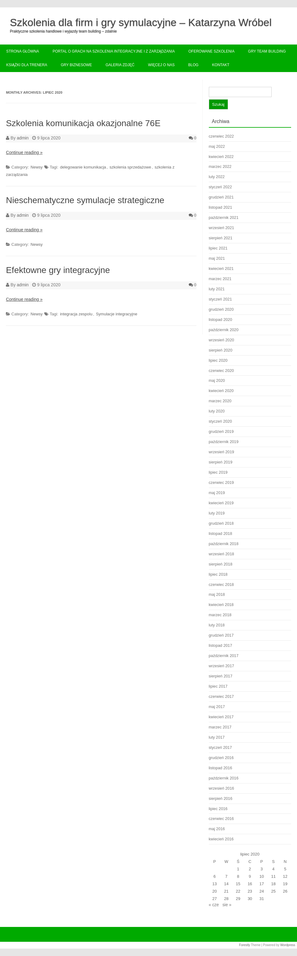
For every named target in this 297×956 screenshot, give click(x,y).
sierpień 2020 (220, 350)
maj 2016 (217, 828)
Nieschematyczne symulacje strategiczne (85, 200)
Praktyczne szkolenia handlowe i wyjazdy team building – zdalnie (63, 31)
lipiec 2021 (218, 248)
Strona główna (22, 51)
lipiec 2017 (218, 686)
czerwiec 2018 (221, 584)
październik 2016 (224, 778)
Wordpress (287, 945)
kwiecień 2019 (221, 503)
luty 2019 (217, 513)
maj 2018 (217, 594)
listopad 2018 (220, 533)
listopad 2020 (220, 319)
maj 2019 (217, 492)
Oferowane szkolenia (211, 51)
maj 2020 (217, 380)
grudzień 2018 (221, 523)
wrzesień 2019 (221, 452)
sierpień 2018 (220, 564)
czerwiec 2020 (221, 370)
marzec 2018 (220, 614)
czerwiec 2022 (221, 136)
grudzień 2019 (221, 431)
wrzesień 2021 (221, 227)
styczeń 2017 (220, 747)
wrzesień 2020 (221, 340)
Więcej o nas (161, 65)
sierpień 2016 (220, 798)
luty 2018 (217, 625)
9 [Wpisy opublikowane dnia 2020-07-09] (250, 876)
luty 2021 (217, 289)
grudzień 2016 (221, 757)
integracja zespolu (76, 314)
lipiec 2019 (218, 472)
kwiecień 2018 (221, 604)
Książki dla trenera (26, 65)
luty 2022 (217, 176)
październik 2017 (224, 655)
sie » (226, 905)
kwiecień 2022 (221, 156)
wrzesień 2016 (221, 788)
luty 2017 (217, 737)
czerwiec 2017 (221, 696)
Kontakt (221, 65)
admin (22, 137)
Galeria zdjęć (119, 65)
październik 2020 (224, 329)
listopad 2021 (220, 207)
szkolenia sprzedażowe (130, 167)
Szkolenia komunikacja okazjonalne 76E (83, 123)
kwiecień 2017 (221, 717)
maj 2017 (217, 706)
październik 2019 (224, 441)
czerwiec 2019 (221, 482)
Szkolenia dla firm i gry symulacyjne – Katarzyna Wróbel (141, 22)
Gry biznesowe (76, 65)
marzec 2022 (220, 166)
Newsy (37, 167)
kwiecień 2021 (221, 268)
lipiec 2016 (218, 808)
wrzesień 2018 (221, 554)
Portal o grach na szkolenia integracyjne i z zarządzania (114, 51)
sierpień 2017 (220, 676)
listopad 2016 (220, 768)
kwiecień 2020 (221, 390)
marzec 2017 (220, 727)
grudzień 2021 (221, 197)
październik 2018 (224, 543)
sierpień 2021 (220, 238)
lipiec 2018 (218, 574)
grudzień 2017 (221, 635)
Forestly (244, 945)
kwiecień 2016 (221, 839)
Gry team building (267, 51)
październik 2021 (224, 217)
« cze (214, 905)
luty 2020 (217, 411)
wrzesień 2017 (221, 666)
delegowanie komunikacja (83, 167)
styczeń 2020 (220, 421)
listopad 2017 (220, 645)
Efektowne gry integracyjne (58, 270)
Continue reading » (24, 152)
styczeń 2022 (220, 187)
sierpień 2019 (220, 462)
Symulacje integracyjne (116, 314)
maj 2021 (217, 258)
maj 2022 (217, 146)
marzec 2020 (220, 401)
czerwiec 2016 (221, 818)
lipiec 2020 (218, 360)
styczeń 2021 (220, 299)
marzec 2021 (220, 278)
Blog (193, 65)
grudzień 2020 (221, 309)
